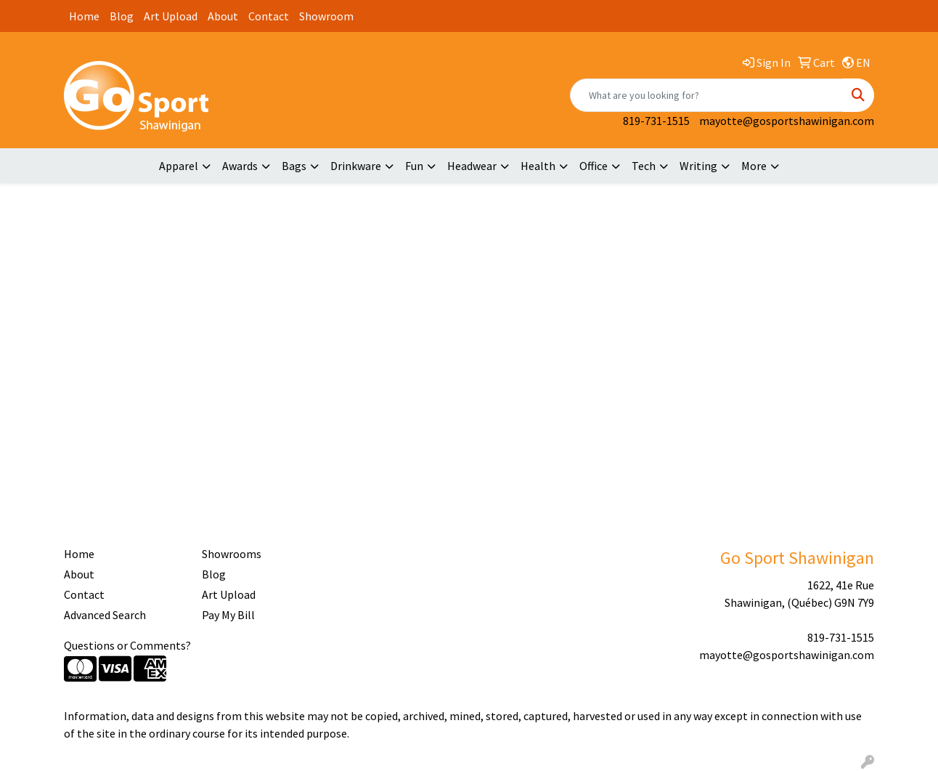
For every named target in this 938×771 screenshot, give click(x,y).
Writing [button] (698, 165)
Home (84, 16)
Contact (268, 16)
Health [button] (538, 165)
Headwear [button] (472, 165)
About (223, 16)
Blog (122, 16)
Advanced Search (105, 614)
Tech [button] (644, 165)
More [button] (754, 165)
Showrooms (231, 553)
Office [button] (593, 165)
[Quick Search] (707, 95)
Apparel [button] (178, 165)
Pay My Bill (228, 614)
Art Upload (170, 16)
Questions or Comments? (127, 645)
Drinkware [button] (355, 165)
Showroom (326, 16)
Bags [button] (294, 165)
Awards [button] (240, 165)
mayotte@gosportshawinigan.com (786, 120)
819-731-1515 (656, 120)
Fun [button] (414, 165)
